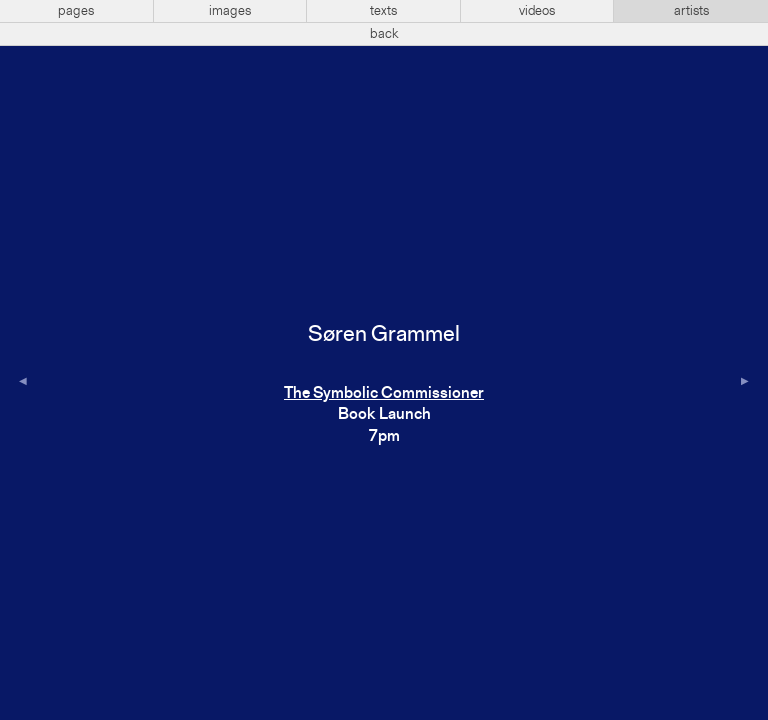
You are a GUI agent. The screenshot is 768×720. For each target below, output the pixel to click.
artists (691, 11)
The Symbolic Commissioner (384, 394)
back (384, 34)
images (230, 11)
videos (537, 11)
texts (383, 11)
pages (76, 11)
